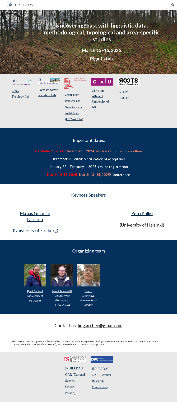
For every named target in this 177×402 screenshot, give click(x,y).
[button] (173, 5)
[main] (102, 32)
